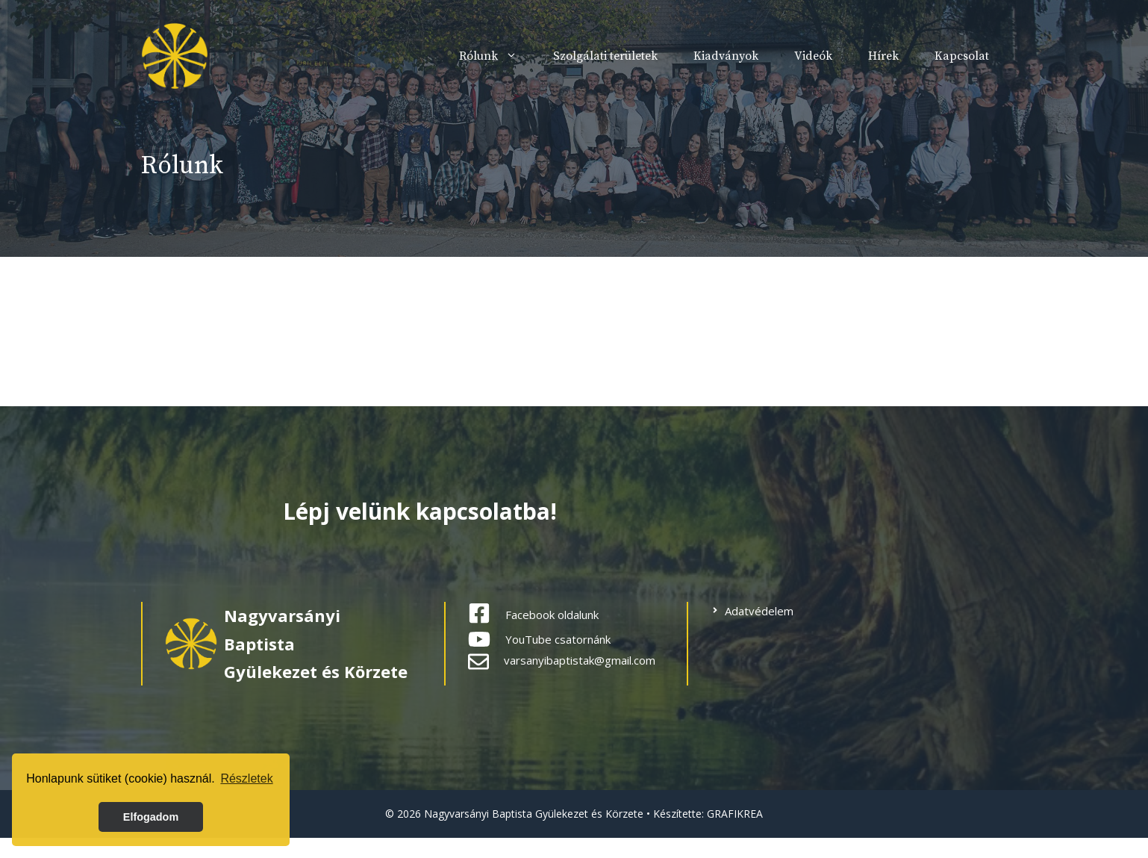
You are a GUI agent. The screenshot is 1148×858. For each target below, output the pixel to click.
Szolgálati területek (605, 56)
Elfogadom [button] (150, 817)
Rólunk (497, 56)
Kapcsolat (962, 56)
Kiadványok (725, 56)
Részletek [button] (246, 778)
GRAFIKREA (735, 813)
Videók (813, 56)
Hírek (883, 56)
